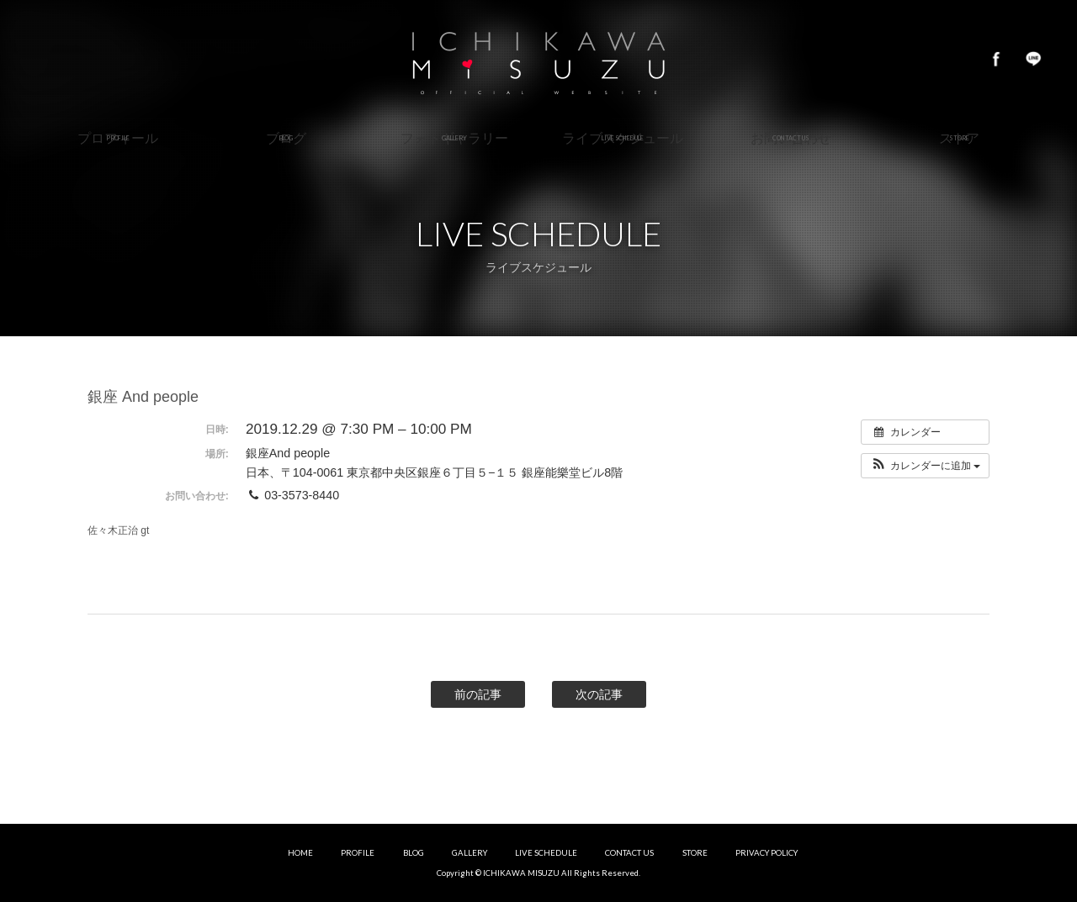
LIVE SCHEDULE (546, 852)
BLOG (413, 852)
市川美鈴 (538, 59)
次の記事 (599, 694)
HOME (300, 852)
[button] (925, 465)
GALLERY (469, 852)
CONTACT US (629, 852)
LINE (1033, 59)
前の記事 (477, 694)
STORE (695, 852)
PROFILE (357, 852)
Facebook (996, 59)
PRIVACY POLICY (766, 852)
